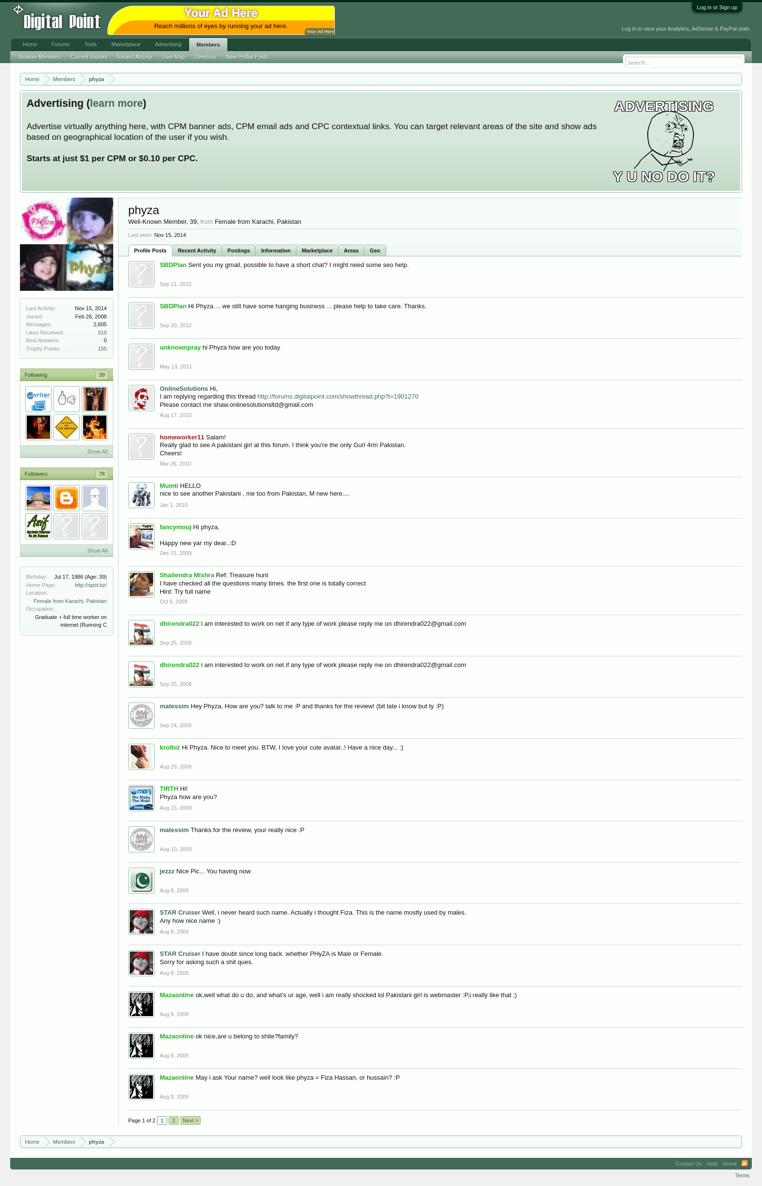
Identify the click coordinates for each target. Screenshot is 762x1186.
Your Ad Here (320, 31)
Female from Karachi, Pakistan (70, 601)
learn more (116, 103)
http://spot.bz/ (91, 585)
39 (101, 375)
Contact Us (688, 1164)
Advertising (168, 44)
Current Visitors (89, 57)
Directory (205, 57)
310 (102, 332)
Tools (90, 44)
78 (101, 474)
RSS (744, 1164)
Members (208, 45)
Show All (97, 451)
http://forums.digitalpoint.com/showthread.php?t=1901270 (338, 396)
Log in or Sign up (717, 7)
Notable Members (40, 57)
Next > (190, 1120)
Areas (351, 250)
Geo (375, 250)
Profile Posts (150, 250)
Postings (238, 250)
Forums (60, 44)
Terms (742, 1175)
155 (102, 348)
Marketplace (317, 250)
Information (276, 250)
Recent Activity (197, 250)
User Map (173, 57)
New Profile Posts (247, 57)
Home (30, 44)
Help (712, 1164)
